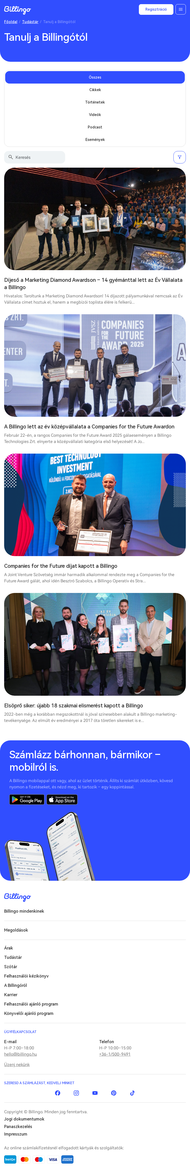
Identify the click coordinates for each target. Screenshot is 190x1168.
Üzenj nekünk (17, 1064)
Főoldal (10, 22)
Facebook (58, 1093)
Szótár (10, 966)
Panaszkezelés (18, 1126)
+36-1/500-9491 (115, 1054)
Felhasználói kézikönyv (26, 976)
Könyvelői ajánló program (28, 1013)
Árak (8, 948)
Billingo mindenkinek (24, 911)
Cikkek (95, 90)
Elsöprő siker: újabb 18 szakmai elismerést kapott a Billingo (73, 705)
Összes (95, 77)
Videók (95, 115)
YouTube (95, 1093)
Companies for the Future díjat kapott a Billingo (60, 566)
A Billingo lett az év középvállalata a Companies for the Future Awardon (89, 427)
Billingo (17, 10)
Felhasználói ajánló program (31, 1004)
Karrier (10, 994)
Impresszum (15, 1134)
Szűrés (179, 157)
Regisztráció (156, 9)
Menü (180, 9)
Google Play (26, 799)
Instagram (76, 1093)
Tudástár (30, 22)
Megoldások (16, 930)
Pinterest (114, 1093)
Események (95, 140)
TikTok (132, 1093)
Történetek (95, 102)
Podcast (95, 127)
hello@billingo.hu (20, 1054)
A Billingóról (15, 985)
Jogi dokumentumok (24, 1119)
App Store (62, 799)
